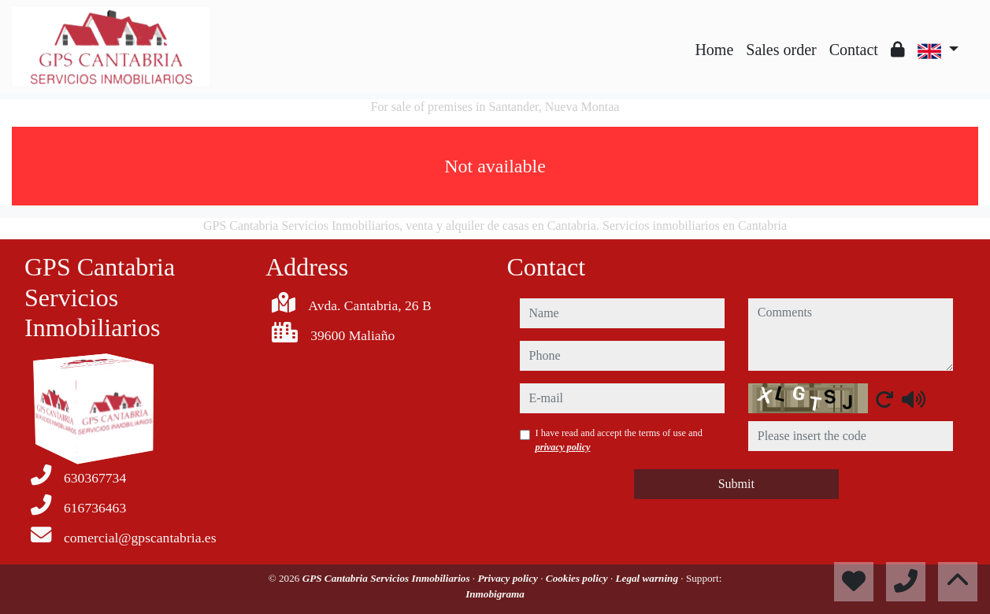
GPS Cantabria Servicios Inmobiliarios (387, 578)
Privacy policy (508, 578)
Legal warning (647, 578)
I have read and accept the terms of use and (619, 440)
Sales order (781, 49)
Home (714, 49)
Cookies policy (578, 578)
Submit (736, 483)
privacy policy (563, 447)
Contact (853, 49)
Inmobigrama (495, 594)
